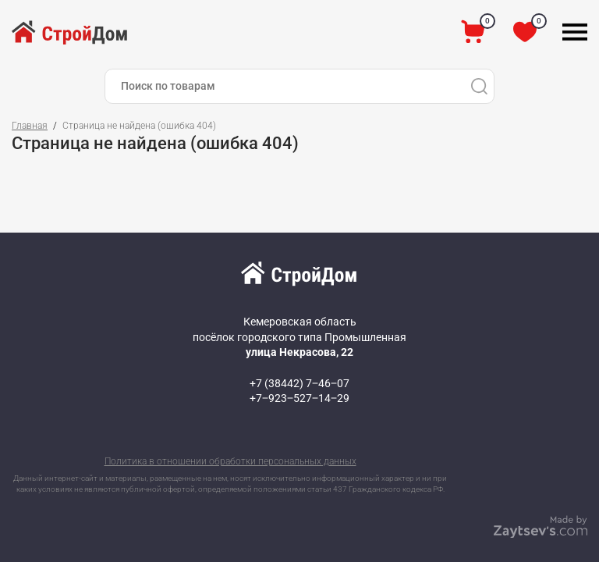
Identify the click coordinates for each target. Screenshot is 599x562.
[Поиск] (478, 86)
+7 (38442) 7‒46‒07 (299, 383)
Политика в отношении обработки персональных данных (230, 461)
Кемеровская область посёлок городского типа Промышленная (299, 336)
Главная (30, 125)
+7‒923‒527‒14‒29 (299, 398)
